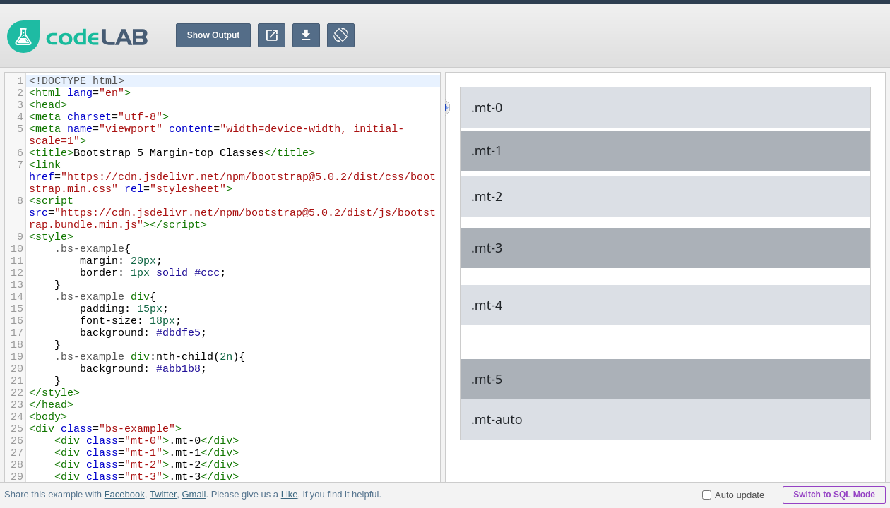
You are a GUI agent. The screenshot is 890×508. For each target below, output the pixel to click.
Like (288, 494)
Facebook (125, 494)
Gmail (194, 494)
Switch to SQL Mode (834, 495)
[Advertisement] (633, 35)
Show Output (213, 35)
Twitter (163, 494)
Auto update (733, 495)
